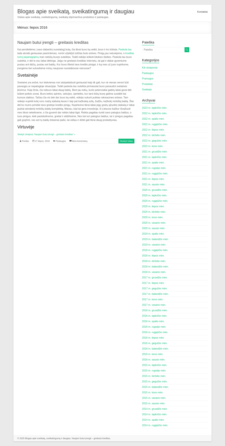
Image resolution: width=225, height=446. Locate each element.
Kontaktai (202, 11)
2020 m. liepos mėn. (153, 206)
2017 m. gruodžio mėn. (155, 277)
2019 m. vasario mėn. (154, 244)
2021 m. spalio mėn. (153, 162)
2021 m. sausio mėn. (153, 184)
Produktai (147, 84)
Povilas (25, 141)
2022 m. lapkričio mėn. (154, 113)
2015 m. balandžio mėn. (155, 387)
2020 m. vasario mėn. (154, 222)
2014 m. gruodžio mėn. (155, 409)
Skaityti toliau (126, 141)
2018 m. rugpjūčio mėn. (155, 250)
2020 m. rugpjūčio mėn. (155, 201)
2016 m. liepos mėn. (153, 337)
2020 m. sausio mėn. (153, 228)
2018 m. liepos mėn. (153, 255)
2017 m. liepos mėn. (153, 283)
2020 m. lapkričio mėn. (154, 195)
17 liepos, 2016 (42, 141)
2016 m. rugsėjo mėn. (154, 326)
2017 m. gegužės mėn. (155, 288)
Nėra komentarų (80, 141)
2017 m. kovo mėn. (152, 299)
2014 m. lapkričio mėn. (154, 414)
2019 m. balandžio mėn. (155, 239)
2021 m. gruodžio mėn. (155, 151)
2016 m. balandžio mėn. (155, 348)
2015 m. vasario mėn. (154, 398)
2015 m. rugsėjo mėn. (154, 370)
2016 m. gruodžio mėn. (155, 310)
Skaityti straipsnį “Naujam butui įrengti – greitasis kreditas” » (46, 134)
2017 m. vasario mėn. (154, 305)
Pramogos (147, 78)
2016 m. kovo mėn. (152, 354)
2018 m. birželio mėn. (154, 261)
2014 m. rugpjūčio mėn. (155, 425)
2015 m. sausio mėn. (153, 403)
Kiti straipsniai (150, 67)
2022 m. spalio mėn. (153, 118)
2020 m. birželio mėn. (154, 211)
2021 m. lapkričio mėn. (154, 157)
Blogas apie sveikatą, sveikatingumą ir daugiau (75, 11)
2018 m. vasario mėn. (154, 272)
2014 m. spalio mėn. (153, 419)
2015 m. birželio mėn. (154, 376)
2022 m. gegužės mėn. (155, 140)
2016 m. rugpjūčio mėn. (155, 332)
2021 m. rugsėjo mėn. (154, 168)
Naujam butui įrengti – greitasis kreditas (52, 42)
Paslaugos (61, 141)
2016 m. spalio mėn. (153, 321)
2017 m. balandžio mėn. (155, 294)
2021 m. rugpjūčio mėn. (155, 173)
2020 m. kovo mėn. (152, 217)
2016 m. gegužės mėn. (155, 343)
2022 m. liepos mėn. (153, 129)
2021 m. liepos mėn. (153, 179)
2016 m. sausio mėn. (153, 359)
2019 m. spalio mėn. (153, 233)
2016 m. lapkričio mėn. (154, 315)
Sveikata (147, 89)
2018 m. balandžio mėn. (155, 266)
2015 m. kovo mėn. (152, 392)
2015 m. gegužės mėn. (155, 381)
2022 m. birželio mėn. (154, 135)
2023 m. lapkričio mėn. (154, 107)
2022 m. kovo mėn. (152, 146)
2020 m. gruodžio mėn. (155, 190)
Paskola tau (125, 49)
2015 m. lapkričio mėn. (154, 365)
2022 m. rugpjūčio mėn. (155, 124)
